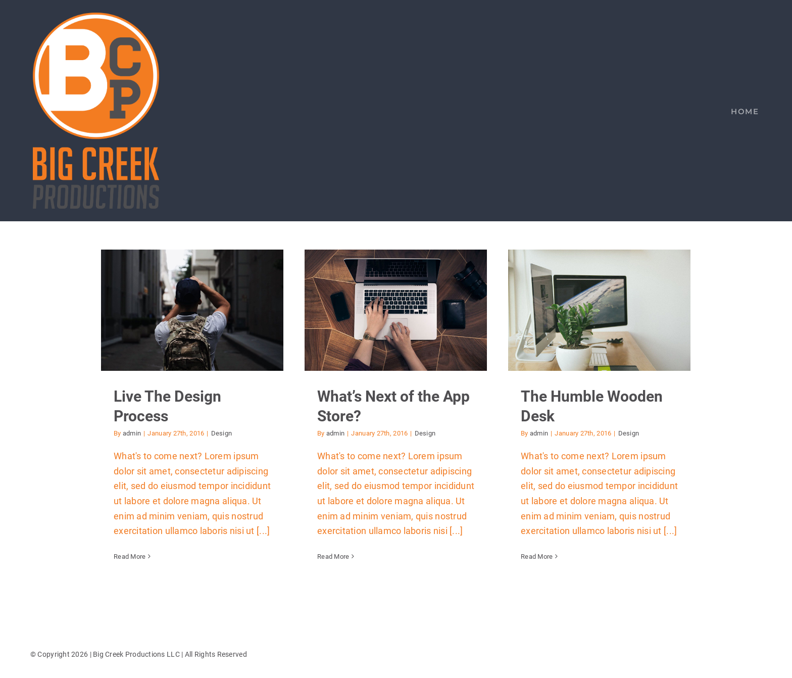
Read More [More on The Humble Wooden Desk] (537, 556)
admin (132, 433)
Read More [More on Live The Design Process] (129, 556)
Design (221, 433)
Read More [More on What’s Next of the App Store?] (333, 556)
